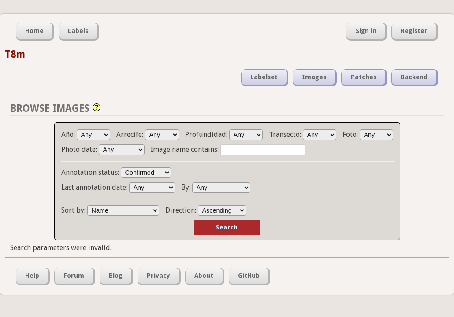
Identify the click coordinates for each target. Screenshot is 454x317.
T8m (15, 54)
